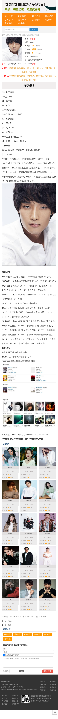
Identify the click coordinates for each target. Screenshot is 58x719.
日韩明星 (7, 639)
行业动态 (22, 23)
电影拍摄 (15, 701)
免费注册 (43, 684)
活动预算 (32, 72)
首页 (7, 35)
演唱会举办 (16, 704)
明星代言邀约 (14, 76)
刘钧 (10, 600)
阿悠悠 (10, 534)
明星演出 (5, 698)
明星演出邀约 (14, 68)
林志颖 (28, 500)
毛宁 (28, 567)
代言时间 (39, 76)
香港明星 (17, 634)
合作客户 (9, 20)
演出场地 (48, 68)
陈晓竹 (10, 467)
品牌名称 (30, 76)
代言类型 (48, 76)
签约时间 (32, 80)
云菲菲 (7, 621)
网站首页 (9, 16)
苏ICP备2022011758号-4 (16, 687)
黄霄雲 (47, 500)
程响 (28, 467)
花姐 (10, 567)
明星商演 (15, 695)
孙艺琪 (47, 467)
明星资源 (22, 35)
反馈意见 (43, 682)
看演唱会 (9, 23)
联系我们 (49, 20)
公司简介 (36, 20)
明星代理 (53, 682)
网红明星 (47, 634)
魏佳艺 (10, 500)
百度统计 (4, 687)
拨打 (34, 64)
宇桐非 (36, 35)
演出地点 (39, 68)
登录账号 (15, 655)
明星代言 (53, 687)
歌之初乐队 (29, 534)
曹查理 (47, 534)
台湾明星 (37, 634)
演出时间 (30, 68)
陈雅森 (28, 600)
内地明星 (7, 634)
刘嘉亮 (47, 600)
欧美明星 (27, 634)
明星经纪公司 (23, 689)
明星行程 (49, 16)
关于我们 (5, 695)
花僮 (47, 567)
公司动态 (22, 20)
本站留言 (15, 698)
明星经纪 (22, 16)
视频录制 (53, 690)
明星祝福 (36, 16)
